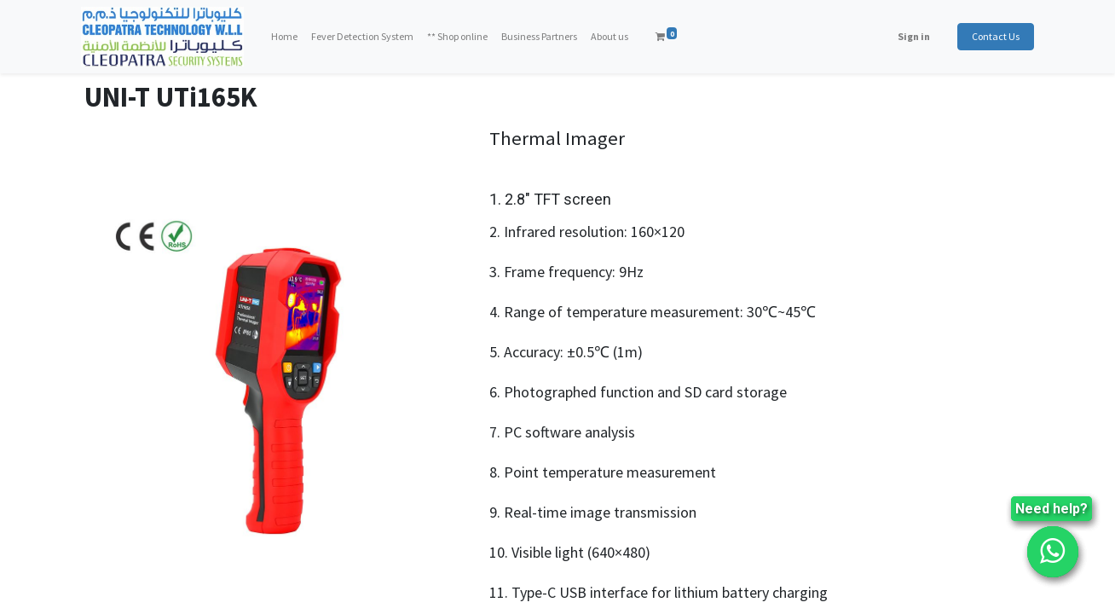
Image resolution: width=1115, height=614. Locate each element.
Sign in (910, 36)
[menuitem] (288, 36)
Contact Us (992, 36)
